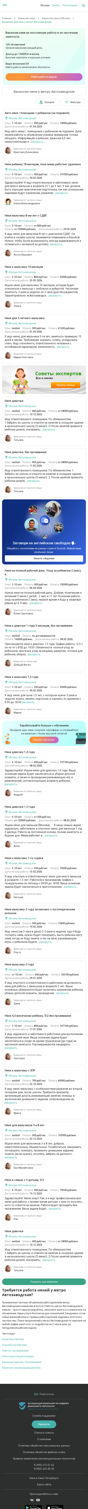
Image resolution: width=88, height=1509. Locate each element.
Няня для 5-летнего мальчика (24, 318)
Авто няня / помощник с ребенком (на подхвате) (37, 113)
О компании (44, 1439)
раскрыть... (38, 141)
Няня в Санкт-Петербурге (44, 1478)
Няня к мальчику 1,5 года (21, 677)
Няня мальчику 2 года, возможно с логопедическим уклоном (40, 911)
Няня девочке (14, 401)
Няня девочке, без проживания (26, 452)
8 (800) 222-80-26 (44, 1468)
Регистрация (69, 5)
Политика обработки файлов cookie (44, 1452)
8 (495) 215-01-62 (44, 1465)
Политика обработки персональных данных (44, 1445)
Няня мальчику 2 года (19, 964)
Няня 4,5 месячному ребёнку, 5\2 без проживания (38, 1015)
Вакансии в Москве (13, 1339)
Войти (55, 5)
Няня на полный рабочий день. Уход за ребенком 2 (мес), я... (43, 572)
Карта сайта (44, 1484)
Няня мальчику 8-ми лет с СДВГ (26, 215)
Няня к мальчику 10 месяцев (24, 267)
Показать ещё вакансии (44, 1281)
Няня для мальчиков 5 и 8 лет (24, 1125)
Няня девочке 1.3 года (20, 806)
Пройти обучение (44, 739)
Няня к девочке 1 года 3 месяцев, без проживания (38, 625)
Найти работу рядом (44, 76)
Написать (44, 1424)
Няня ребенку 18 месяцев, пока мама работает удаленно (43, 164)
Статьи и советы (44, 1432)
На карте (46, 102)
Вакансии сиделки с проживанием (21, 1362)
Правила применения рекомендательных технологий (44, 1458)
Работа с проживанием (15, 1350)
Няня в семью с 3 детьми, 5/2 (24, 1180)
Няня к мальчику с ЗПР (20, 1070)
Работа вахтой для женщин (18, 1356)
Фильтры (73, 102)
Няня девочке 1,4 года (20, 752)
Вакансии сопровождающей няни (21, 1367)
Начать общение (44, 558)
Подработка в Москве (14, 1345)
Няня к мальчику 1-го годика (24, 858)
